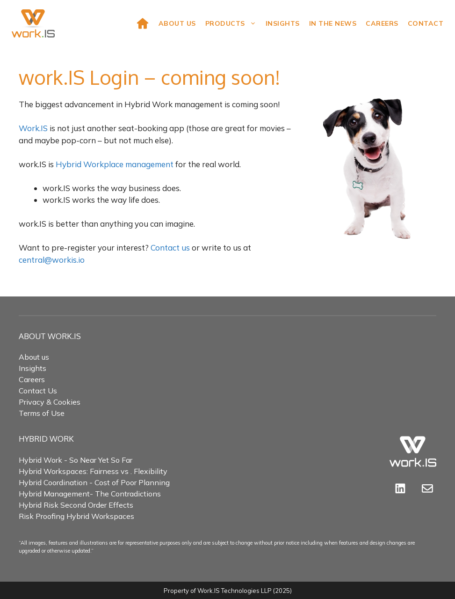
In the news (333, 23)
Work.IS (33, 128)
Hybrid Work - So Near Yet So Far (75, 460)
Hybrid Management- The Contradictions (90, 493)
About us (34, 357)
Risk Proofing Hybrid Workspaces (76, 516)
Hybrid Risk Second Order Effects (76, 505)
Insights (283, 23)
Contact (426, 23)
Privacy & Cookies (49, 402)
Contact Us (38, 390)
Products (233, 23)
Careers (382, 23)
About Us (177, 23)
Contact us (170, 247)
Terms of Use (42, 413)
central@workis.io (52, 260)
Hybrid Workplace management (114, 164)
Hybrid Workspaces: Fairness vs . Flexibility (93, 471)
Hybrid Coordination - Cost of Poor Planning (94, 482)
